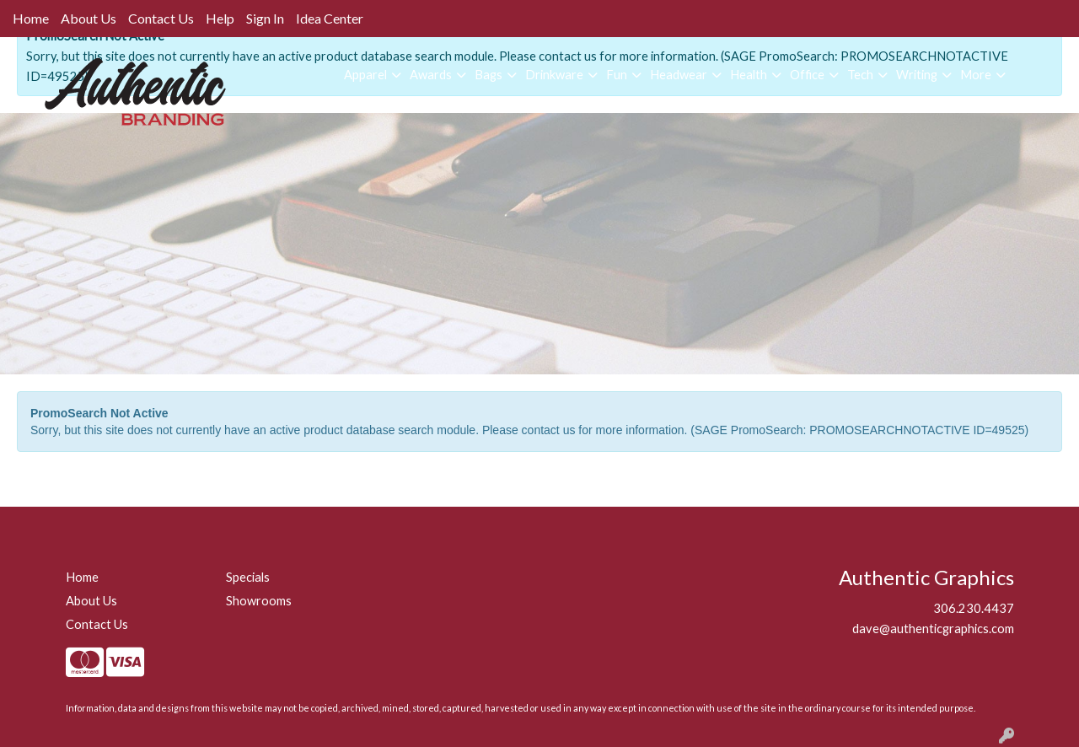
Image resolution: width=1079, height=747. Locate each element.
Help (220, 18)
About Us (88, 18)
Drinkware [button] (554, 74)
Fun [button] (616, 74)
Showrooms (259, 601)
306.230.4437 (973, 608)
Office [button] (807, 74)
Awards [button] (431, 74)
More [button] (975, 74)
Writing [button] (916, 74)
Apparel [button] (365, 74)
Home (31, 18)
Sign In (265, 18)
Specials (248, 577)
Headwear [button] (678, 74)
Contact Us (161, 18)
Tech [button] (860, 74)
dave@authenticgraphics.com (933, 628)
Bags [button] (488, 74)
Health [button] (748, 74)
